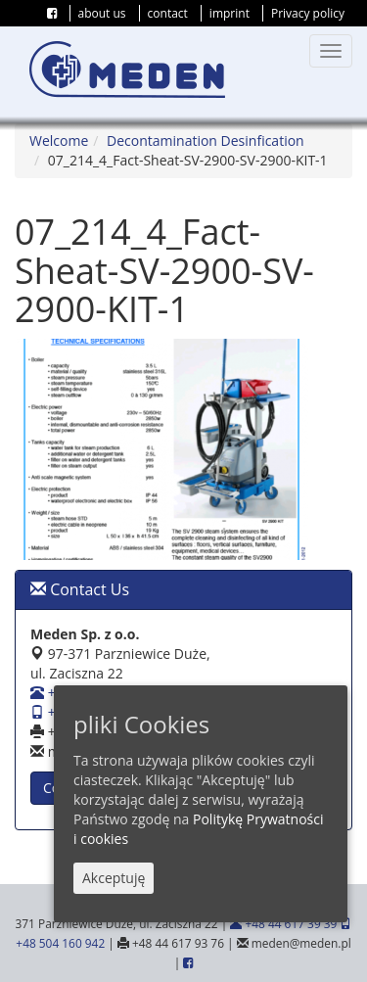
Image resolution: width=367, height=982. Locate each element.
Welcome (58, 140)
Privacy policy (307, 13)
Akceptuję (113, 878)
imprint (229, 13)
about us (102, 13)
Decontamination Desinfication (205, 140)
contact (168, 13)
